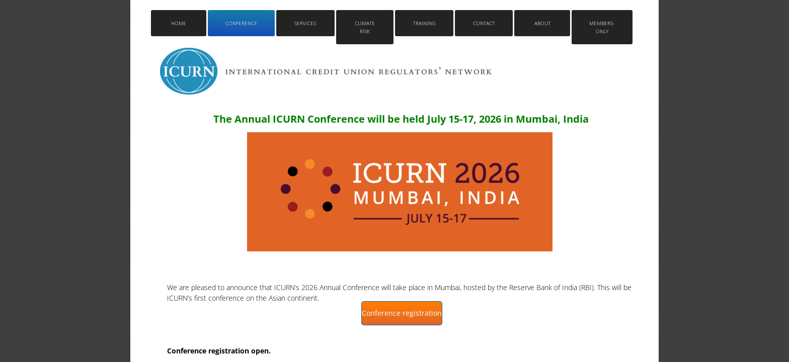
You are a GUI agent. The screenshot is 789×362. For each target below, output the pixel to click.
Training (424, 23)
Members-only (601, 27)
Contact (484, 23)
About (542, 23)
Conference (241, 23)
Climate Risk (365, 27)
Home (178, 23)
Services (305, 23)
